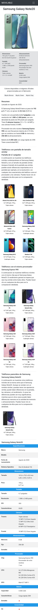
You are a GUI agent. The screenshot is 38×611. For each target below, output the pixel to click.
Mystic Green (20, 95)
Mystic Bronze (9, 95)
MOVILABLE (7, 3)
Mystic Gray (29, 95)
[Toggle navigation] (33, 3)
